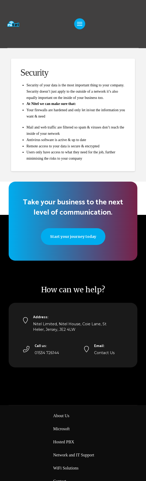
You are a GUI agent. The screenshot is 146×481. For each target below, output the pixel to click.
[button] (79, 23)
